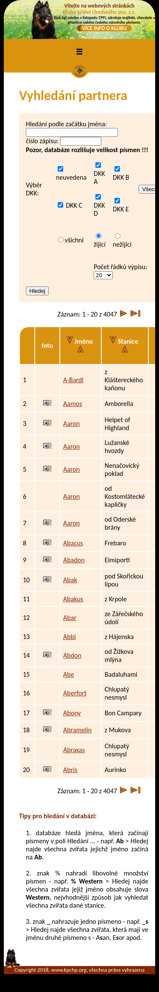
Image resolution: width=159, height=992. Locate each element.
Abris (70, 770)
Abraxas (74, 750)
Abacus (73, 543)
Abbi (69, 637)
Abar (69, 618)
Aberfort (74, 693)
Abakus (73, 599)
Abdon (72, 655)
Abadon (74, 560)
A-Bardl (73, 380)
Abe (68, 674)
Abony (72, 713)
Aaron (71, 424)
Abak (70, 580)
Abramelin (77, 730)
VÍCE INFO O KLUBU (104, 28)
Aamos (72, 404)
